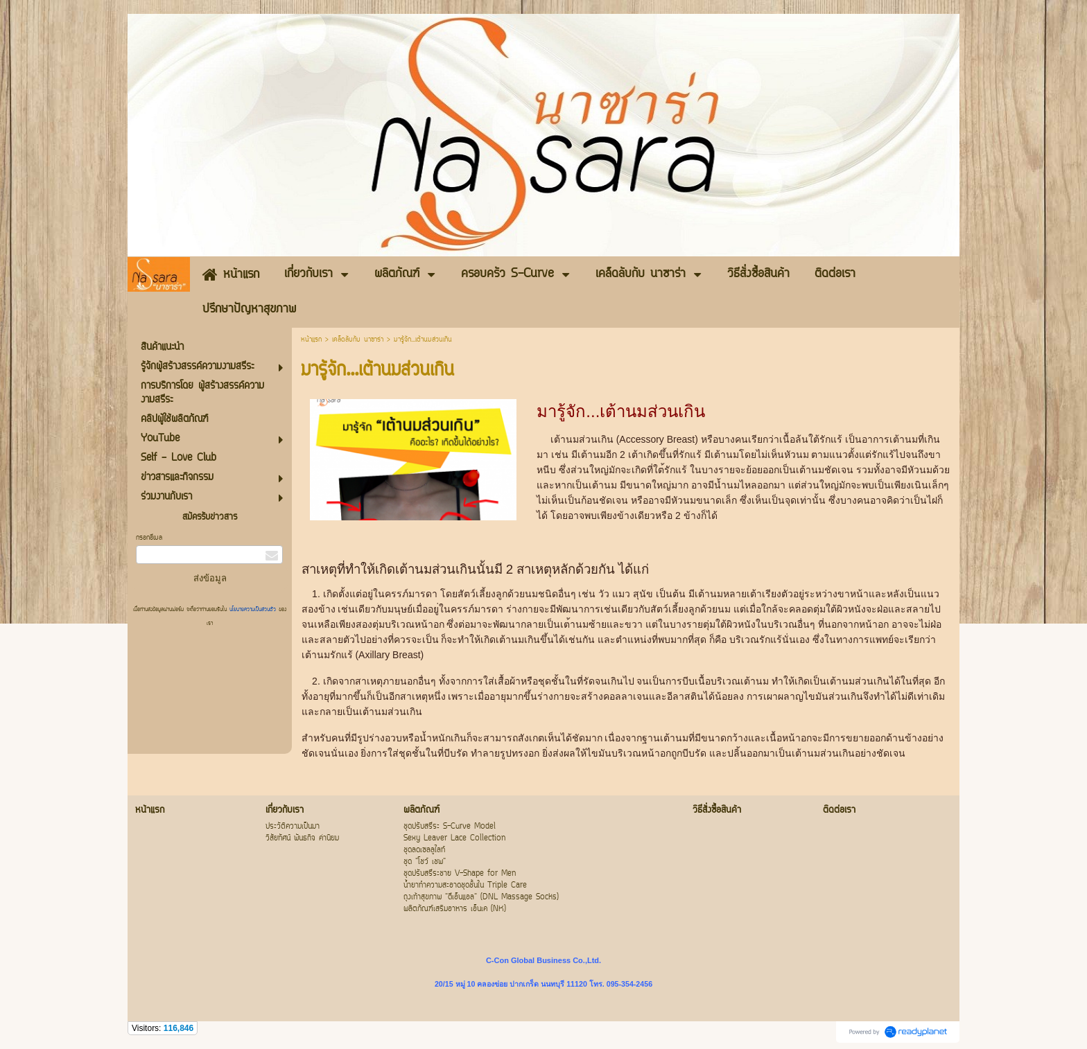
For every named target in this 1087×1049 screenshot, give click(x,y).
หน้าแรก (311, 340)
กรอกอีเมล (149, 538)
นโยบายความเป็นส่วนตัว (253, 610)
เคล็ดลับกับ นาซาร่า (357, 340)
